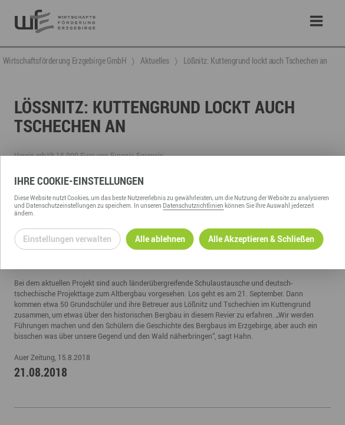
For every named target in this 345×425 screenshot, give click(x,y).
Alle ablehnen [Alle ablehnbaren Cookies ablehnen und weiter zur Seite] (160, 238)
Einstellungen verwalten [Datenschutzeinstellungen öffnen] (67, 238)
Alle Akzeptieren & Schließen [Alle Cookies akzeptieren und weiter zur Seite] (261, 238)
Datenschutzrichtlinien (193, 205)
